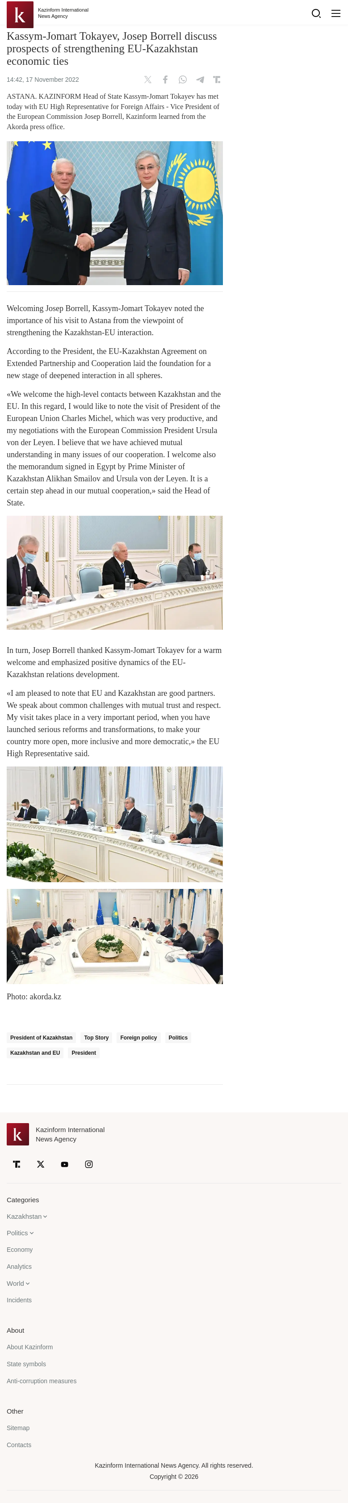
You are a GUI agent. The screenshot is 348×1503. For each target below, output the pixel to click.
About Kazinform (30, 1347)
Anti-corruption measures (41, 1381)
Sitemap (18, 1427)
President (83, 1053)
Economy (20, 1249)
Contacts (19, 1444)
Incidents (19, 1300)
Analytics (19, 1266)
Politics (178, 1038)
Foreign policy (138, 1038)
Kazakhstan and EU (35, 1053)
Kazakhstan (24, 1216)
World (15, 1283)
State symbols (26, 1364)
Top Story (96, 1038)
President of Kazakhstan (41, 1038)
